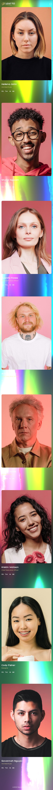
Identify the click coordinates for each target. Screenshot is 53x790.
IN (10, 91)
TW (6, 91)
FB (3, 91)
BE (13, 91)
